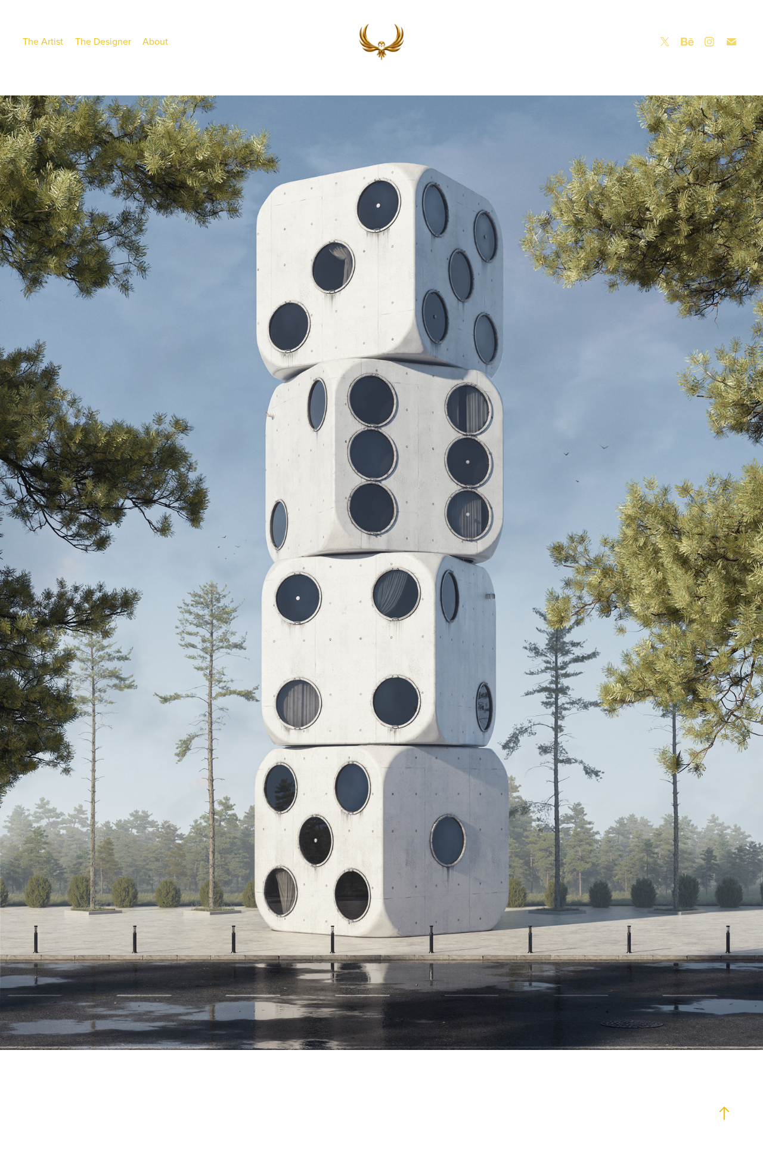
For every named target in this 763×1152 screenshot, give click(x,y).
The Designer (103, 41)
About (155, 41)
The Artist (43, 41)
